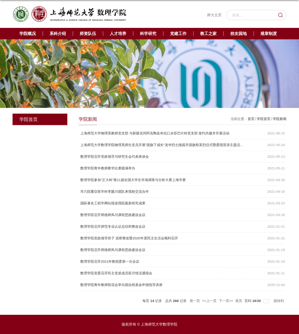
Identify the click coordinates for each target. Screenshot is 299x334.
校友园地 (238, 33)
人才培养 (118, 33)
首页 (251, 119)
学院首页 (263, 119)
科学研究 (148, 33)
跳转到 (279, 300)
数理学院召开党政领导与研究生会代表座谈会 (114, 156)
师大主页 (214, 15)
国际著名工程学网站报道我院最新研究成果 (112, 203)
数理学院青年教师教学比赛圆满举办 (107, 168)
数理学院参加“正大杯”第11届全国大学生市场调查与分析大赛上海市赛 (133, 180)
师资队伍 (88, 33)
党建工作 (178, 33)
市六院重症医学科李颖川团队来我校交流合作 (114, 191)
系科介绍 (58, 33)
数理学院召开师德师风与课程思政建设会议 (112, 215)
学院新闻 (279, 119)
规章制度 (268, 33)
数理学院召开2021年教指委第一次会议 (109, 261)
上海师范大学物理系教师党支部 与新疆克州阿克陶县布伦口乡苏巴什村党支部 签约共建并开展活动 (154, 133)
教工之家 (208, 33)
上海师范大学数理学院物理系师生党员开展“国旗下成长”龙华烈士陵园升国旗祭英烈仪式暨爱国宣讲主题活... (161, 145)
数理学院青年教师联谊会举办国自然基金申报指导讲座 (121, 285)
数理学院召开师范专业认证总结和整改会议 (112, 226)
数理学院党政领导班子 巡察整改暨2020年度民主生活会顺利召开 (129, 238)
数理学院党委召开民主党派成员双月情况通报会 (116, 273)
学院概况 (27, 33)
